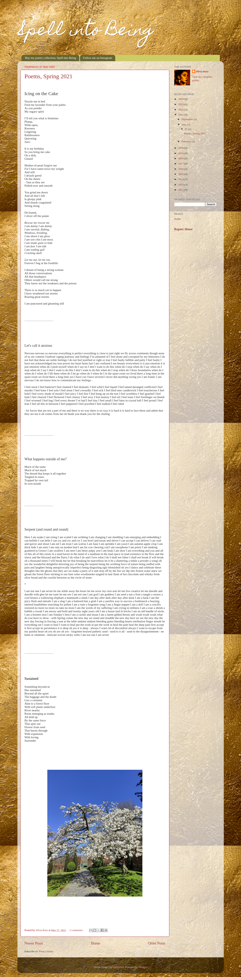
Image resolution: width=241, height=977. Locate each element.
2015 (181, 174)
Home (95, 943)
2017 (181, 163)
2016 (181, 168)
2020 (181, 147)
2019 (181, 153)
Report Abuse (183, 229)
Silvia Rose (202, 71)
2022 (181, 109)
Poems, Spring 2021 (49, 76)
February (187, 141)
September (188, 119)
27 (186, 129)
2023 (181, 104)
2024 (181, 98)
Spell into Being (85, 31)
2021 (181, 114)
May (184, 124)
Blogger (143, 967)
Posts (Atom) (46, 951)
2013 (181, 184)
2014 (181, 179)
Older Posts (156, 943)
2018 (181, 158)
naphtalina (118, 967)
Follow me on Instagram (97, 57)
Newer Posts (33, 943)
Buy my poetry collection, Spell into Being (50, 57)
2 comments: (76, 930)
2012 (181, 189)
